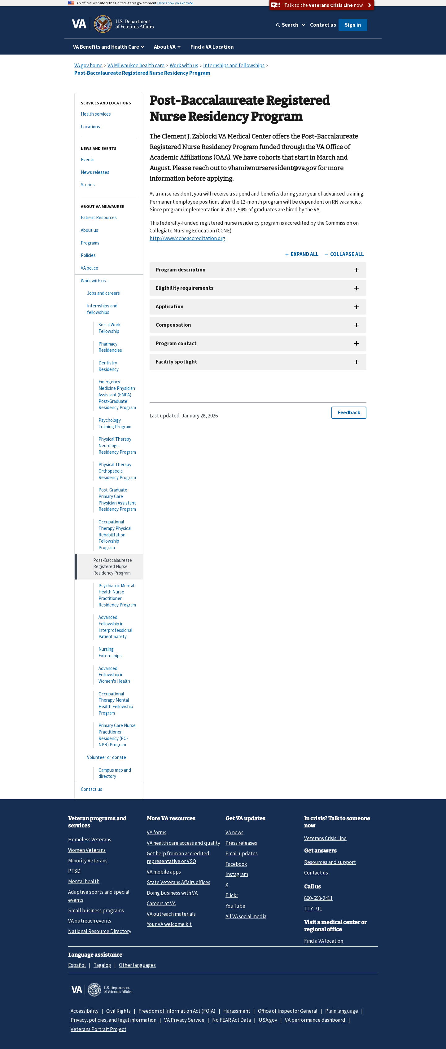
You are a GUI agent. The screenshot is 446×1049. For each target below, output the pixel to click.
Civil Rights (118, 1010)
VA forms (156, 832)
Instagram (236, 874)
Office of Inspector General (287, 1010)
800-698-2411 (318, 898)
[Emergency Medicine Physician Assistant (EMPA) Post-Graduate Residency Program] (109, 395)
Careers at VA (161, 903)
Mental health (83, 881)
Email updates (241, 853)
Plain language (341, 1010)
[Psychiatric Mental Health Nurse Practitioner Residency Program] (109, 595)
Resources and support (330, 862)
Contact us (323, 24)
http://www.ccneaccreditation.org (187, 238)
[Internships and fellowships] (109, 309)
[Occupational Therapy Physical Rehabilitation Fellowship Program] (109, 535)
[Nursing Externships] (109, 652)
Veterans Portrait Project (98, 1029)
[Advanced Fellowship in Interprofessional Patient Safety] (109, 627)
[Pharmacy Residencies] (109, 347)
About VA (165, 46)
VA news (234, 832)
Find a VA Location (212, 46)
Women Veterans (87, 850)
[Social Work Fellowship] (109, 328)
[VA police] (109, 268)
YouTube (235, 905)
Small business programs (96, 910)
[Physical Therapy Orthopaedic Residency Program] (109, 471)
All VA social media (245, 916)
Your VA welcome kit (169, 924)
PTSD (74, 870)
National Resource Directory (99, 931)
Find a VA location (323, 940)
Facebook (236, 864)
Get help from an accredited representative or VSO (178, 857)
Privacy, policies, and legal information (113, 1019)
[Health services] (109, 114)
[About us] (109, 230)
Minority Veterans (87, 860)
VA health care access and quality (183, 843)
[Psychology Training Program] (109, 423)
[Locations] (109, 127)
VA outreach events (89, 920)
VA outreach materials (171, 913)
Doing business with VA (172, 892)
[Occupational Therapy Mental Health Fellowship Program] (109, 704)
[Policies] (109, 255)
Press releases (241, 843)
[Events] (109, 159)
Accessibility (84, 1010)
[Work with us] (109, 281)
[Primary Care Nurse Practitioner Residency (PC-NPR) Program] (109, 735)
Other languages (137, 965)
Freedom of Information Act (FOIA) (177, 1010)
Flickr (231, 895)
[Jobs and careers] (109, 293)
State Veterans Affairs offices (178, 882)
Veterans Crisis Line (325, 838)
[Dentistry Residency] (109, 366)
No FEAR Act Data (231, 1019)
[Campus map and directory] (109, 773)
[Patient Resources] (109, 217)
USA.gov (268, 1019)
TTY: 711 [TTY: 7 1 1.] (313, 908)
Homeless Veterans (89, 839)
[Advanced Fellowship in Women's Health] (109, 675)
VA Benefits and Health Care (106, 46)
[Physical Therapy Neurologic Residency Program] (109, 445)
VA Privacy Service (184, 1019)
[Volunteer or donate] (109, 757)
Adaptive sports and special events (98, 895)
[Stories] (109, 185)
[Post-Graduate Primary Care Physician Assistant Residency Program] (109, 500)
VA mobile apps (164, 871)
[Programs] (109, 243)
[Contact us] (109, 789)
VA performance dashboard (315, 1019)
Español (77, 965)
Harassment (236, 1010)
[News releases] (109, 172)
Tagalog (102, 965)
